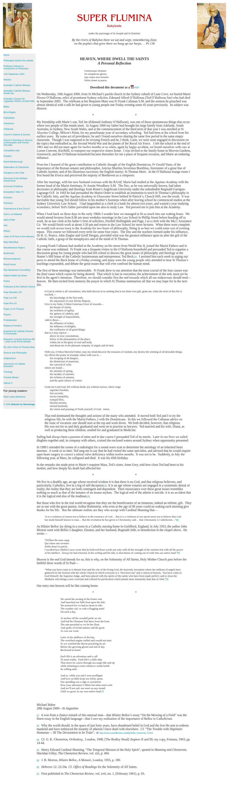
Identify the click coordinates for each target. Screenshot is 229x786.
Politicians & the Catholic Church (19, 286)
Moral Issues (10, 264)
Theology (8, 372)
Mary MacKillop (11, 242)
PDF (135, 87)
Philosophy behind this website (18, 60)
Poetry (7, 281)
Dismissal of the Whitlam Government (15, 179)
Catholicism (9, 118)
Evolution (8, 197)
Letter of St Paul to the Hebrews (19, 236)
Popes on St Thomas (14, 309)
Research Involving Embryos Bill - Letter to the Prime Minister (19, 340)
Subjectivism (10, 358)
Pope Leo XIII (10, 298)
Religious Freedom (13, 325)
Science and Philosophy (15, 353)
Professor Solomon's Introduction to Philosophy (16, 67)
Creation (8, 156)
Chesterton (9, 123)
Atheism (8, 79)
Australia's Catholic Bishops (17, 85)
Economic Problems (13, 186)
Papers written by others (15, 275)
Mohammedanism (12, 259)
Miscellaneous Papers (14, 247)
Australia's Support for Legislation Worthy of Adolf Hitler (19, 100)
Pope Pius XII (10, 303)
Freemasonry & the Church (17, 208)
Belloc (7, 106)
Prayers (7, 314)
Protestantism (10, 320)
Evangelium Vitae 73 (14, 192)
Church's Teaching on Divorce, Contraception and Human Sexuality (18, 142)
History (7, 231)
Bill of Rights (10, 112)
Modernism (9, 253)
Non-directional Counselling (17, 270)
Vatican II (8, 383)
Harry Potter (9, 220)
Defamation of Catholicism (16, 167)
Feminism (8, 203)
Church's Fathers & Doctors (17, 134)
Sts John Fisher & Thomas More (19, 347)
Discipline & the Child (14, 173)
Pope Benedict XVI (13, 292)
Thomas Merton (11, 377)
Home (6, 55)
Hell (5, 225)
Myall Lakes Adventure (15, 396)
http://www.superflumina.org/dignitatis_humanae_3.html (126, 733)
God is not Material (13, 214)
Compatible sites (12, 150)
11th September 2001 (14, 74)
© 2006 (19, 404)
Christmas (8, 129)
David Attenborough (13, 161)
